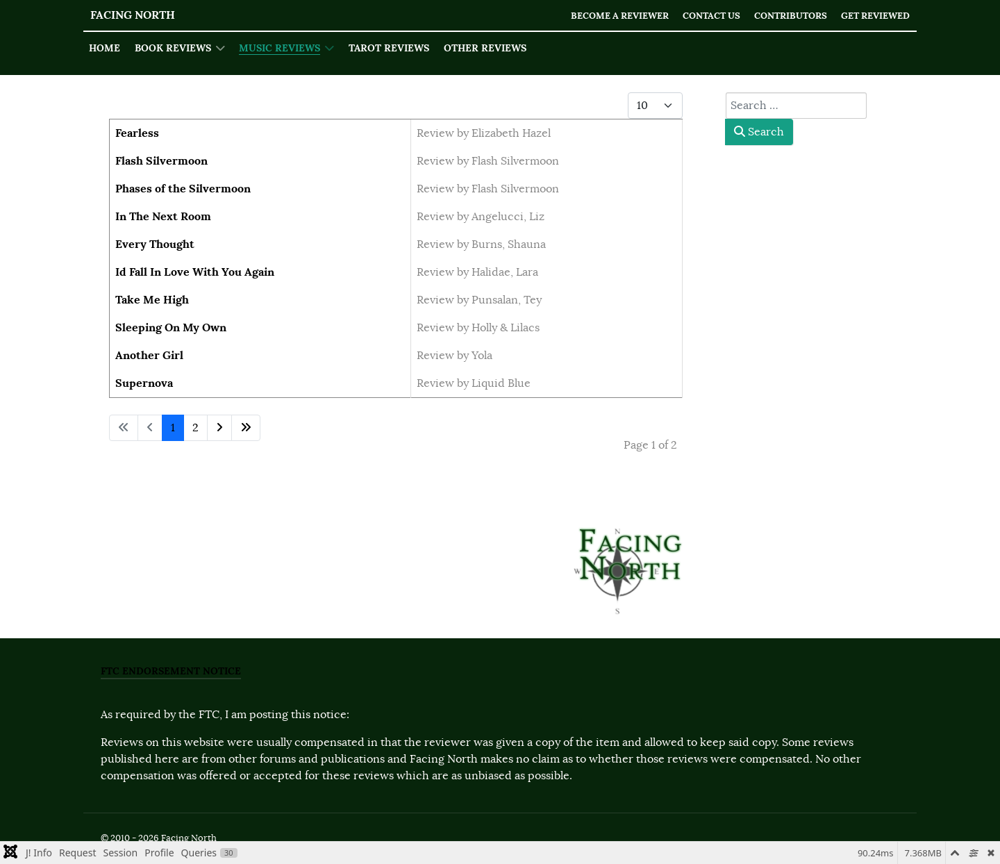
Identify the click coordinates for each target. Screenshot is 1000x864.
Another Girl (149, 355)
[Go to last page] (245, 428)
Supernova (144, 383)
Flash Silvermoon (161, 160)
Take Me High (152, 299)
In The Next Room (163, 216)
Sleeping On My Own (170, 327)
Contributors (790, 16)
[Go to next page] (219, 428)
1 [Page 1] (173, 428)
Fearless (137, 133)
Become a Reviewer (620, 16)
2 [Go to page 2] (195, 428)
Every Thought (154, 244)
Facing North (132, 15)
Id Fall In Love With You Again (194, 272)
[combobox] (796, 105)
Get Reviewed (875, 16)
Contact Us (711, 16)
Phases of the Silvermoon (183, 188)
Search (759, 132)
